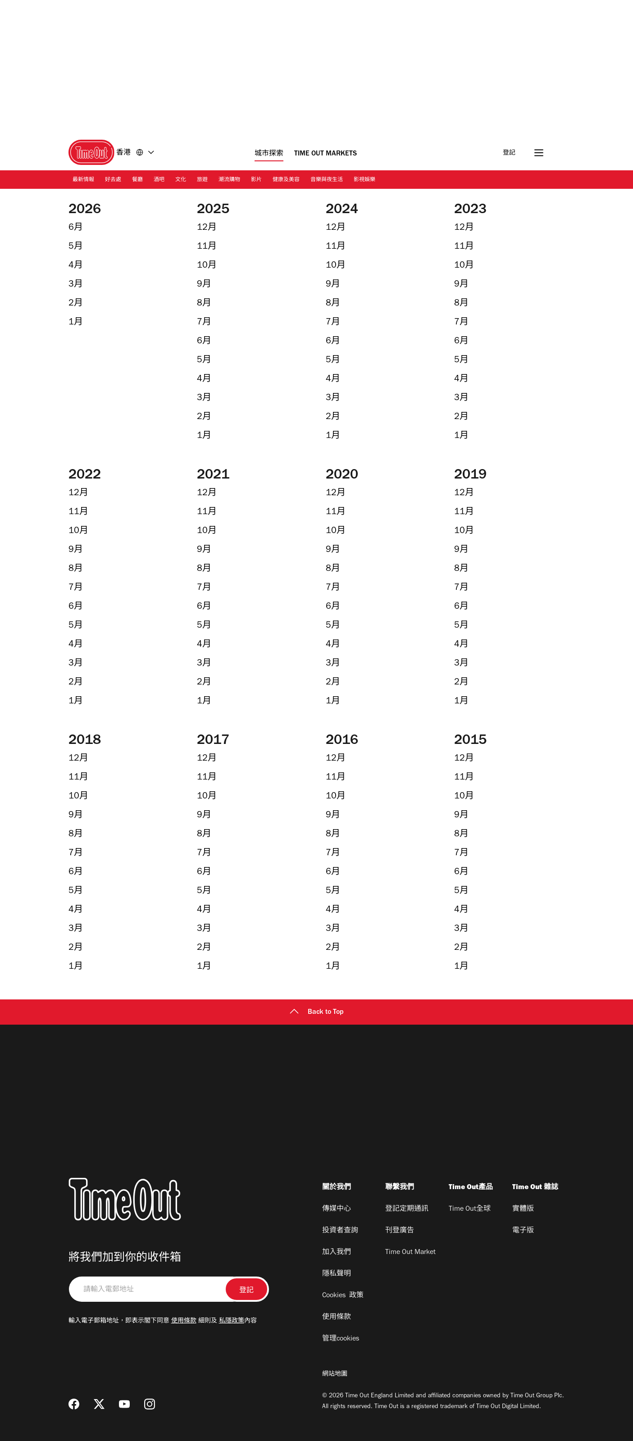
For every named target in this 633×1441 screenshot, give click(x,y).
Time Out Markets (325, 154)
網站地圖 (334, 1375)
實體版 (523, 1209)
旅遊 (202, 180)
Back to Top (317, 1012)
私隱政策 (231, 1321)
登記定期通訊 (406, 1209)
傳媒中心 (336, 1209)
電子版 (523, 1231)
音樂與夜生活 (326, 180)
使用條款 (183, 1321)
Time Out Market (410, 1252)
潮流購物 (229, 180)
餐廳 (137, 180)
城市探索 (269, 154)
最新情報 (83, 180)
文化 (180, 180)
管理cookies (340, 1339)
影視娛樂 (364, 180)
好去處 (113, 180)
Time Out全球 (470, 1209)
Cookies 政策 (343, 1296)
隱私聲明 (336, 1274)
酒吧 (159, 180)
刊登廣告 (399, 1231)
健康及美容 (286, 180)
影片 (256, 180)
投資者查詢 (340, 1231)
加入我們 (336, 1252)
